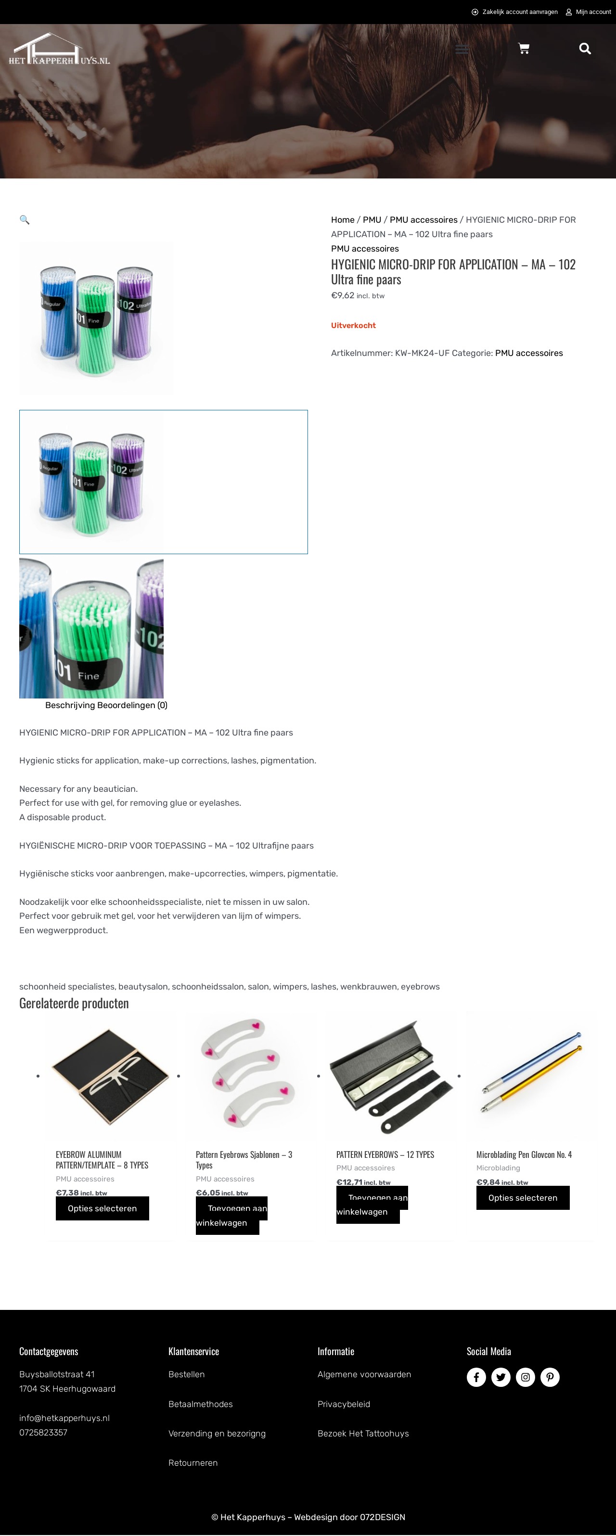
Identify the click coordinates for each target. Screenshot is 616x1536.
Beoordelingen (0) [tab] (132, 705)
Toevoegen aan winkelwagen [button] (232, 1216)
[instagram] (527, 1378)
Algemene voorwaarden (364, 1375)
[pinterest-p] (551, 1378)
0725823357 (43, 1433)
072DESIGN (382, 1517)
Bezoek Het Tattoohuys (363, 1434)
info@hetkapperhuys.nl (64, 1419)
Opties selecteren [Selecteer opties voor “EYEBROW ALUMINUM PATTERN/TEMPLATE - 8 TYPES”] (103, 1209)
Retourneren (193, 1464)
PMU (372, 220)
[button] (462, 49)
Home (343, 220)
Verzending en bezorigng (217, 1434)
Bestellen (186, 1375)
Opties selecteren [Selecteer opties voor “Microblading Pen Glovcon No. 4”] (523, 1198)
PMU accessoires (424, 220)
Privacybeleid (344, 1404)
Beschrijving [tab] (70, 705)
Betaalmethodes (200, 1404)
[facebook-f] (478, 1378)
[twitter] (502, 1378)
